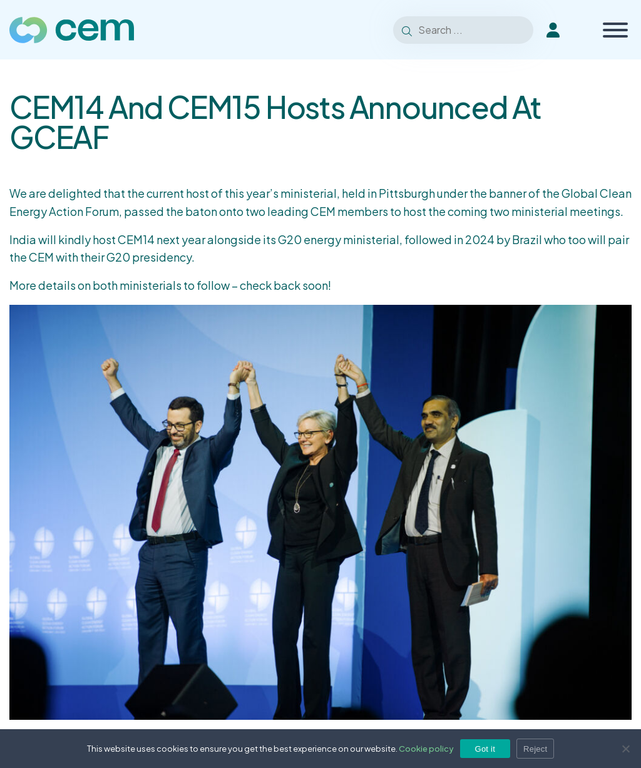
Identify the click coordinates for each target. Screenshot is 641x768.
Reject (535, 749)
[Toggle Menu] (615, 30)
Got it (485, 749)
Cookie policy (426, 749)
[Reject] (625, 748)
